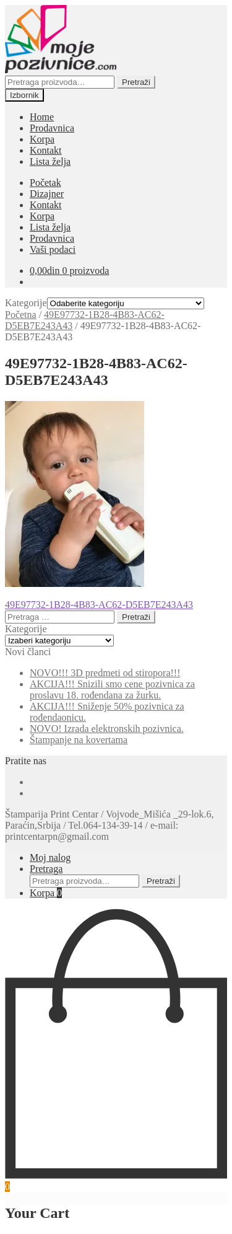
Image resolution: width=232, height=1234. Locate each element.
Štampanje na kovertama (78, 739)
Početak (45, 182)
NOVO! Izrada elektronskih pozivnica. (107, 728)
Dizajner (47, 193)
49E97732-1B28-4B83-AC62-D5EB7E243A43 (99, 604)
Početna (21, 314)
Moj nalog (50, 857)
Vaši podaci (52, 249)
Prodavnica (52, 128)
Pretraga (46, 868)
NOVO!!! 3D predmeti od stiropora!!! (105, 673)
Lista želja (50, 161)
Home (42, 117)
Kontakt (46, 150)
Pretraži (136, 82)
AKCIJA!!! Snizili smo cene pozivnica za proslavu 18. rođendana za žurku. (112, 689)
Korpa (42, 139)
